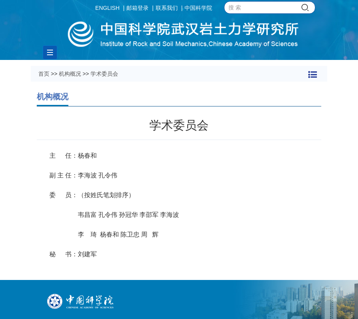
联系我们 (167, 8)
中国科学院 (198, 8)
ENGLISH (107, 8)
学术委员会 (104, 74)
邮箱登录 (137, 8)
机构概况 (70, 74)
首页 (43, 74)
